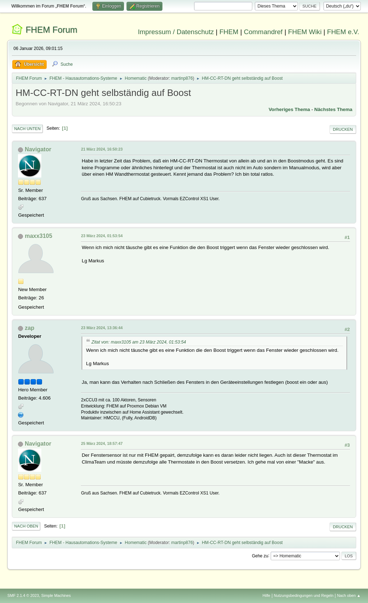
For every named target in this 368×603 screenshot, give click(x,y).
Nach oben (26, 526)
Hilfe (267, 595)
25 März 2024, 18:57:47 (102, 443)
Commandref (263, 32)
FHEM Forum (51, 29)
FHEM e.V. (343, 32)
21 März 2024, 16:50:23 (102, 149)
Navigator (38, 149)
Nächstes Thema (333, 109)
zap (29, 328)
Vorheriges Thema (289, 109)
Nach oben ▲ (349, 595)
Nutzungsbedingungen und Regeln (304, 595)
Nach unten (27, 128)
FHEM (228, 32)
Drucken (343, 129)
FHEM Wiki (305, 32)
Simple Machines (56, 595)
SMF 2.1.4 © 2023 (23, 595)
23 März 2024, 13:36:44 (102, 328)
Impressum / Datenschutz (176, 32)
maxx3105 (38, 236)
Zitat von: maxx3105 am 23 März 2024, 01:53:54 (138, 342)
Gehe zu (260, 555)
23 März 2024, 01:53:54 (102, 236)
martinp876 (182, 78)
